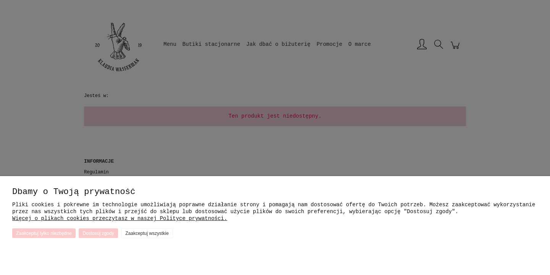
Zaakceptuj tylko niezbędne (43, 233)
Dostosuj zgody (98, 233)
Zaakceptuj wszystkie (146, 233)
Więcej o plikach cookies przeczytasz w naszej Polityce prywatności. (119, 218)
